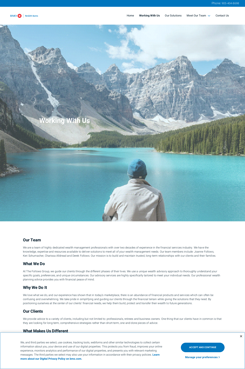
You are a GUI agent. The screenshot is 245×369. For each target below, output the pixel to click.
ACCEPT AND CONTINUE (202, 347)
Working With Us (149, 16)
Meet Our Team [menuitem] (198, 16)
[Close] (241, 336)
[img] (122, 110)
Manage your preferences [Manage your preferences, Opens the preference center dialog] (201, 357)
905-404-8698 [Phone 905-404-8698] (230, 3)
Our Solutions (173, 16)
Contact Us (222, 16)
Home (130, 16)
